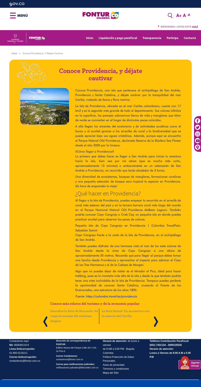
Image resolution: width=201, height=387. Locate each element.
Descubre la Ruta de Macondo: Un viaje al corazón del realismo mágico (74, 316)
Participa (172, 38)
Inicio (89, 38)
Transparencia (151, 38)
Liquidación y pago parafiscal (118, 38)
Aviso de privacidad (113, 365)
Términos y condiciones (116, 368)
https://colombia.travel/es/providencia (111, 296)
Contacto (190, 38)
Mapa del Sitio (111, 372)
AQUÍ (195, 26)
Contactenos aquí (19, 341)
